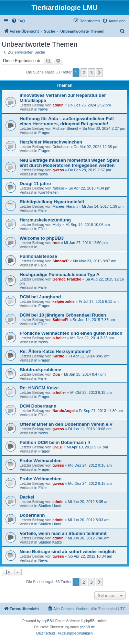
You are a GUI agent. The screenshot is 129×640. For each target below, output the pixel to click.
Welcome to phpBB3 (42, 238)
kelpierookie (63, 301)
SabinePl (60, 320)
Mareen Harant (64, 206)
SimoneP (60, 261)
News (43, 109)
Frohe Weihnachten (41, 460)
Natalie (58, 188)
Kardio (58, 356)
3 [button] (91, 72)
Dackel (27, 497)
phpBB (47, 621)
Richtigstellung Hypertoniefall (52, 201)
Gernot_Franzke (66, 279)
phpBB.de (87, 627)
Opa (56, 374)
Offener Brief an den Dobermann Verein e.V (66, 424)
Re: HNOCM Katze (39, 387)
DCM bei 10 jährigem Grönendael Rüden (63, 315)
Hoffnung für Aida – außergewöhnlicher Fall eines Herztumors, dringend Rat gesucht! (67, 121)
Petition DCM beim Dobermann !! (55, 442)
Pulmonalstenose (38, 256)
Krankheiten (48, 192)
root (56, 243)
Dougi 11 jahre (35, 183)
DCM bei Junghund (40, 296)
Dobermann (32, 515)
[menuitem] (18, 21)
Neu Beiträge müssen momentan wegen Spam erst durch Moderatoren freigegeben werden (69, 163)
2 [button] (84, 72)
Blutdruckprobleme (40, 369)
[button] (99, 72)
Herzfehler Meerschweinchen (51, 142)
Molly (56, 224)
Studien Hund (49, 506)
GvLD (57, 447)
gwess (58, 170)
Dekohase (60, 147)
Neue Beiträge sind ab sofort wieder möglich (68, 551)
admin (57, 105)
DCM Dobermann (38, 406)
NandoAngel (63, 411)
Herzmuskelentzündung (45, 219)
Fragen (44, 132)
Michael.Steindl (65, 128)
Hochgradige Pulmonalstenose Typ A (59, 274)
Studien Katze (50, 542)
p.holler (59, 338)
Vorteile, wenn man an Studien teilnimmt (63, 533)
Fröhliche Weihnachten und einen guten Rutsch (71, 333)
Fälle (42, 210)
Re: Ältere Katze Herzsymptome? (55, 351)
